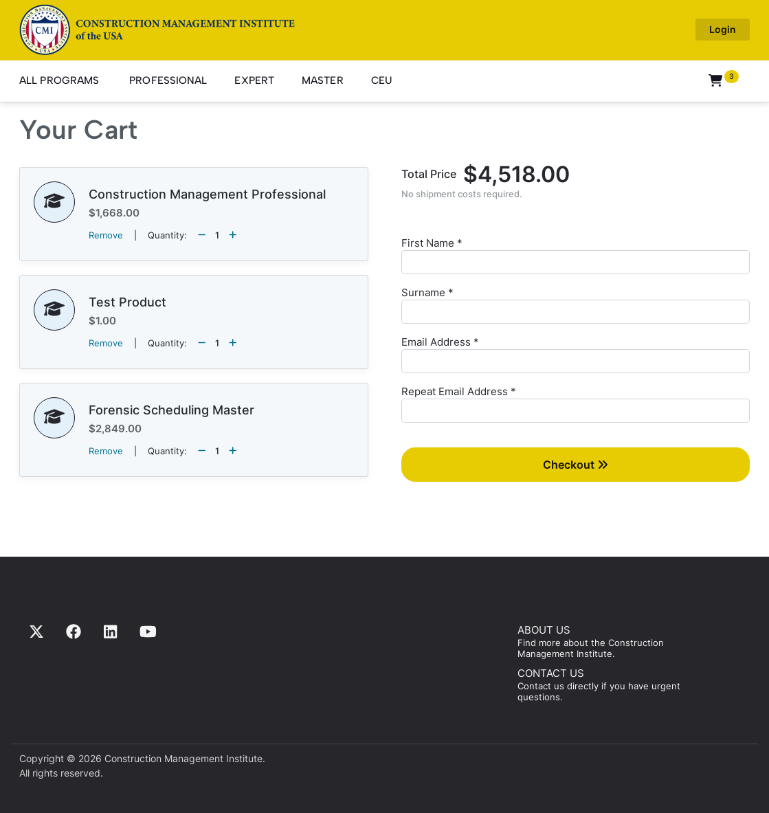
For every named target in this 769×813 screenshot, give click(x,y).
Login (722, 29)
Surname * (427, 292)
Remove (106, 235)
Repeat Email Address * (458, 391)
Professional (168, 80)
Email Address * (440, 341)
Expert (254, 80)
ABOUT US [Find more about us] (543, 629)
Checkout (575, 464)
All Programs (59, 80)
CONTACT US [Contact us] (550, 673)
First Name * (431, 242)
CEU (381, 80)
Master (323, 80)
